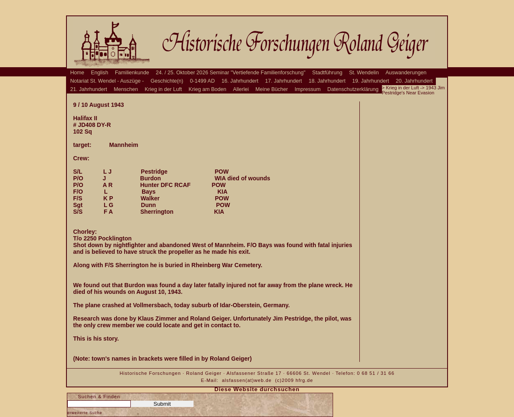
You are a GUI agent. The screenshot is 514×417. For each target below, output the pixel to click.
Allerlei (241, 89)
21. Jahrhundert (88, 89)
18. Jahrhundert (327, 81)
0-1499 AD (202, 81)
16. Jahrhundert (239, 81)
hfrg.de (304, 380)
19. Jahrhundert (370, 81)
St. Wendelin (364, 73)
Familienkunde (132, 73)
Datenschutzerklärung (353, 89)
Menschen (126, 89)
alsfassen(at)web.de (247, 380)
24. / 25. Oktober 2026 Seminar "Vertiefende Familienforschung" (230, 73)
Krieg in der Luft (163, 89)
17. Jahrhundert (283, 81)
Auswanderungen (405, 73)
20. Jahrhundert (414, 81)
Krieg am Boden (207, 89)
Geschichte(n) (166, 81)
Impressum (308, 89)
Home (77, 73)
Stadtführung (327, 73)
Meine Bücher (271, 89)
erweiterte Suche (84, 413)
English (99, 73)
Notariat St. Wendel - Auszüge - (107, 81)
